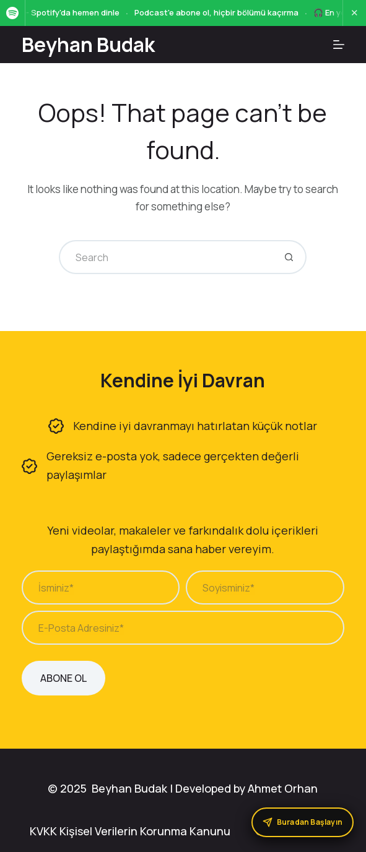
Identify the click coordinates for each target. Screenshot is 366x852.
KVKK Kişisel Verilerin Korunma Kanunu (130, 831)
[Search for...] (165, 257)
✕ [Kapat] (355, 12)
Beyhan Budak (88, 44)
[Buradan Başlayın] (302, 822)
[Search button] (289, 257)
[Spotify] (12, 13)
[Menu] (338, 44)
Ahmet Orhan (283, 788)
